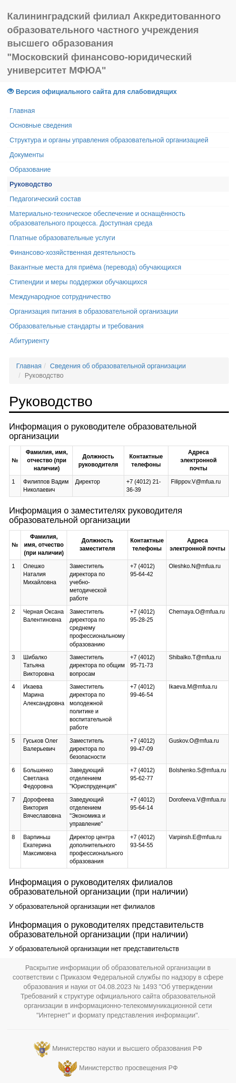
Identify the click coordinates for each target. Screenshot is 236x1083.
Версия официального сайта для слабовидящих (92, 91)
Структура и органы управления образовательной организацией (109, 140)
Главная (22, 110)
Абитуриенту (29, 341)
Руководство (31, 184)
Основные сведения (41, 125)
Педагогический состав (45, 199)
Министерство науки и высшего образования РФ (127, 1049)
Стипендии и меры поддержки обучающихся (78, 282)
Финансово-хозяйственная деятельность (73, 252)
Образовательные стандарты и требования (77, 326)
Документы (27, 155)
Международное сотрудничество (60, 296)
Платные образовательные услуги (62, 238)
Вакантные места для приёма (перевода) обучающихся (95, 267)
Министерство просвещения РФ (128, 1068)
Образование (30, 169)
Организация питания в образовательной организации (94, 311)
